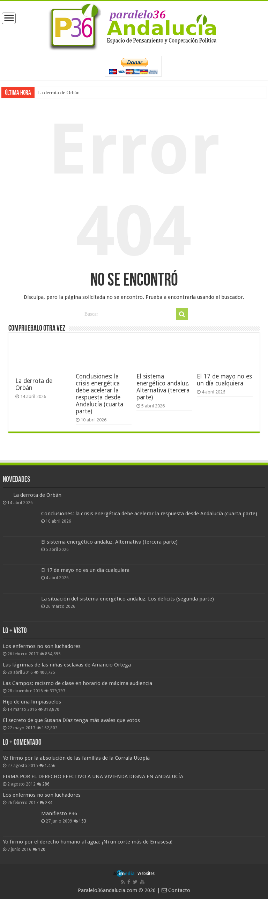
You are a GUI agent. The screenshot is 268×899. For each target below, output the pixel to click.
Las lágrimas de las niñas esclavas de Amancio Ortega (67, 665)
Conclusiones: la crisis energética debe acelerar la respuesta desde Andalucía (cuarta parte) (99, 394)
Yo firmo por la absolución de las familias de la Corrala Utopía (76, 758)
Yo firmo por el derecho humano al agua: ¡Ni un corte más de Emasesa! (87, 842)
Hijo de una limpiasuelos (32, 702)
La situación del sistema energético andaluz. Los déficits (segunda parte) (127, 599)
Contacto (176, 890)
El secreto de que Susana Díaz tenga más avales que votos (71, 720)
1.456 (50, 765)
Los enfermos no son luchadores (42, 646)
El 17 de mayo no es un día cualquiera (224, 380)
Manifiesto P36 (59, 813)
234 (48, 802)
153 (82, 821)
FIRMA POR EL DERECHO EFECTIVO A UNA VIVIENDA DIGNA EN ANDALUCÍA (93, 776)
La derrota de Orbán (58, 92)
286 (46, 784)
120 (41, 849)
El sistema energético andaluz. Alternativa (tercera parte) (162, 387)
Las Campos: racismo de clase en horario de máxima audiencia (77, 683)
